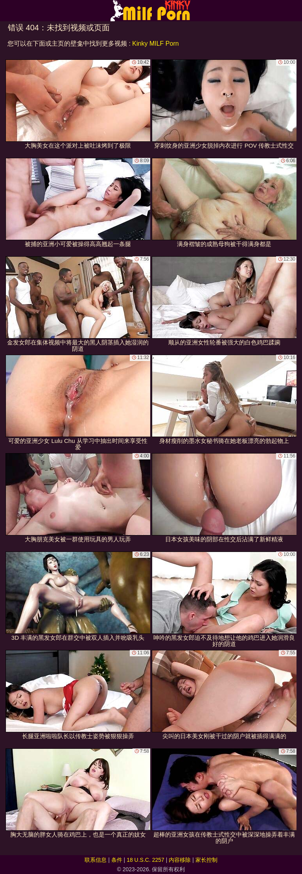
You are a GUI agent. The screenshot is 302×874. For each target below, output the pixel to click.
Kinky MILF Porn (155, 43)
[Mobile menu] (7, 10)
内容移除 (180, 860)
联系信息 (96, 860)
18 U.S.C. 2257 (145, 860)
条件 (116, 860)
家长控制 (206, 860)
